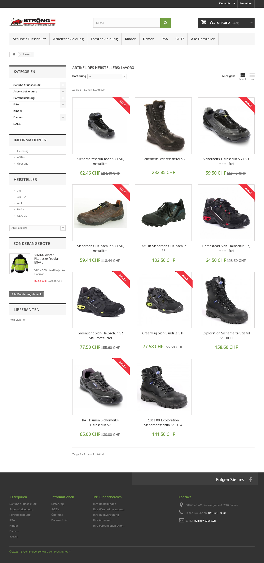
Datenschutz (59, 520)
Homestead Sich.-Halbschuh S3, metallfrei (226, 248)
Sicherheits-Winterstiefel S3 (163, 159)
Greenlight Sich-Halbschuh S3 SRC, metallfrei (100, 335)
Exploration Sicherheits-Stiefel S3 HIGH (226, 335)
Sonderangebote (32, 243)
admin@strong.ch (205, 520)
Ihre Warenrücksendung (108, 509)
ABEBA (21, 196)
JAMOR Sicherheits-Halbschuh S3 (163, 248)
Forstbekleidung (104, 39)
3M (18, 190)
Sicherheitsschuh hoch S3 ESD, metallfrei (100, 161)
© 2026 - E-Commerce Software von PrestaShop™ (40, 551)
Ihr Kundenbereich (107, 497)
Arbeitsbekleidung (68, 39)
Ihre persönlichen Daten (108, 525)
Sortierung (79, 76)
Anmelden (245, 3)
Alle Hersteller (203, 39)
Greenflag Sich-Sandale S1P (163, 333)
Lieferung (22, 151)
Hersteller (25, 179)
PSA (165, 39)
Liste (252, 76)
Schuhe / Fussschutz (29, 39)
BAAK (20, 209)
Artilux (20, 203)
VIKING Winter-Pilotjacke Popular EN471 (46, 258)
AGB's (20, 157)
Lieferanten (27, 309)
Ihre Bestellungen (104, 503)
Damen (148, 39)
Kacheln (243, 76)
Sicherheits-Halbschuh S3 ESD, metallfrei (226, 161)
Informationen (30, 139)
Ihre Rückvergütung (106, 514)
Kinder (130, 39)
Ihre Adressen (102, 520)
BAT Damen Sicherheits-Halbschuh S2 (100, 422)
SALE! (179, 39)
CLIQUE (21, 215)
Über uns (22, 163)
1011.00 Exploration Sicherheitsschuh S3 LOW (163, 422)
